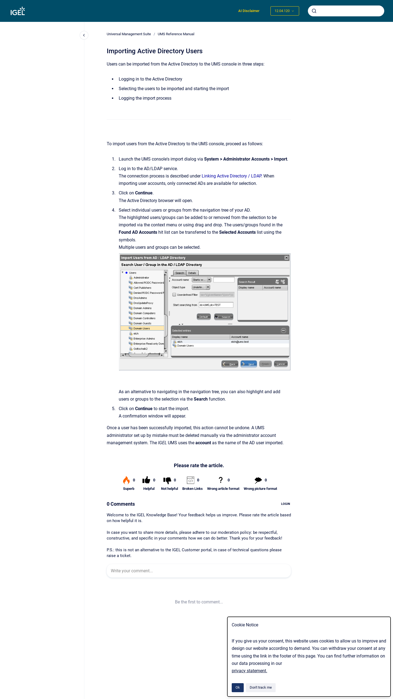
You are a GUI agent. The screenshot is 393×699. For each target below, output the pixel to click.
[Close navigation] (84, 35)
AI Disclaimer (249, 11)
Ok (238, 687)
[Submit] (314, 11)
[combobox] (346, 11)
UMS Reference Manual (176, 34)
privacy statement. (249, 670)
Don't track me (261, 687)
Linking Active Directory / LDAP (231, 176)
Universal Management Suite (129, 34)
